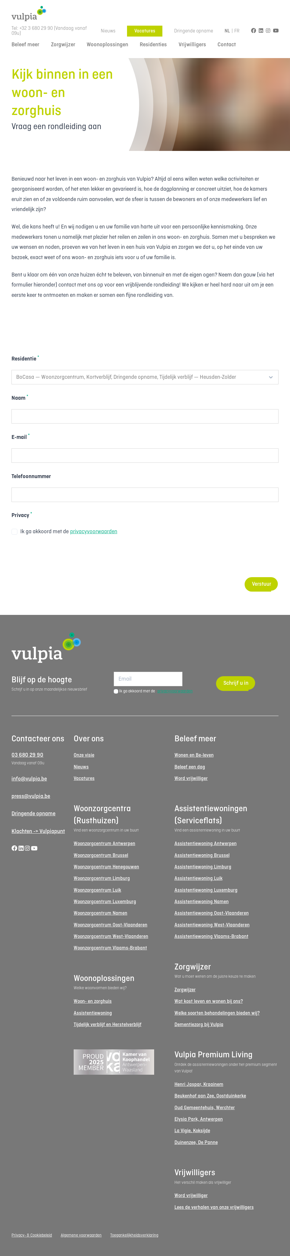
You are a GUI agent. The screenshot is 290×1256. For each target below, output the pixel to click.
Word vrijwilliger (191, 779)
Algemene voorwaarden (81, 1235)
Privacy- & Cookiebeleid (31, 1235)
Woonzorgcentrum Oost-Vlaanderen (110, 925)
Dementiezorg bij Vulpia (198, 1025)
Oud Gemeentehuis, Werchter (204, 1108)
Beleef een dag (189, 767)
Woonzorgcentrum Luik (97, 890)
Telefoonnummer (31, 476)
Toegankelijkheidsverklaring (134, 1235)
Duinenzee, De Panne (196, 1143)
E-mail (20, 437)
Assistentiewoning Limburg (202, 867)
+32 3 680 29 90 (36, 28)
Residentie (25, 359)
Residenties (153, 44)
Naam (19, 398)
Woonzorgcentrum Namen (100, 913)
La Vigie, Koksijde (192, 1131)
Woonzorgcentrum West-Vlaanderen (111, 937)
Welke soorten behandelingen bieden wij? (217, 1013)
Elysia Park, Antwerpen (198, 1119)
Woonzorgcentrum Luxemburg (105, 902)
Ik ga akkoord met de (64, 532)
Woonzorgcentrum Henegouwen (106, 867)
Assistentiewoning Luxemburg (206, 890)
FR (237, 31)
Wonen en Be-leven (194, 755)
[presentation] (56, 557)
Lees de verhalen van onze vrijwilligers (214, 1207)
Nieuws (108, 31)
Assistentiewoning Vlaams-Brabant (211, 937)
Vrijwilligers (192, 44)
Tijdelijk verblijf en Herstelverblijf (107, 1025)
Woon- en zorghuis (93, 1001)
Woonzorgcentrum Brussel (101, 855)
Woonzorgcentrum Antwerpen (104, 844)
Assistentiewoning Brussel (202, 855)
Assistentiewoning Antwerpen (205, 844)
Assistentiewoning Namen (201, 902)
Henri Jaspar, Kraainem (198, 1084)
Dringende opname (193, 31)
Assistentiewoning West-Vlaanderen (212, 925)
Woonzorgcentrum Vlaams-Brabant (110, 948)
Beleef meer (25, 44)
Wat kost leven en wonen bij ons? (208, 1001)
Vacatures (144, 31)
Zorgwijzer (63, 44)
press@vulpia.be (30, 796)
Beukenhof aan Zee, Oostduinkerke (210, 1096)
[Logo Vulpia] (144, 13)
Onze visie (84, 755)
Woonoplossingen (107, 44)
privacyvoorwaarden (93, 531)
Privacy (21, 515)
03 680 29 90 (27, 755)
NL (227, 31)
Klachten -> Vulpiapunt (38, 831)
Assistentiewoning (93, 1013)
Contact (227, 44)
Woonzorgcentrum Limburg (102, 878)
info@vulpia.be (29, 779)
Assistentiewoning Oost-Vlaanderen (211, 913)
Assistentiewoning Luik (198, 878)
